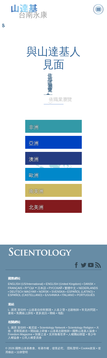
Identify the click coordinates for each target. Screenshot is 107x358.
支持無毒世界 (57, 334)
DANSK (88, 283)
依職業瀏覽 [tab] (52, 99)
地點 (61, 313)
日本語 (42, 288)
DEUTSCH (16, 291)
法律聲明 (22, 352)
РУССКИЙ (55, 288)
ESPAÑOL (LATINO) (80, 291)
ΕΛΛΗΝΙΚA (52, 295)
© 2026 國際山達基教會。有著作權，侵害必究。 (36, 348)
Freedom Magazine (20, 334)
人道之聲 (59, 309)
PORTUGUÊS (86, 295)
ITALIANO (68, 295)
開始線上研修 (38, 330)
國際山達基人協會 (83, 330)
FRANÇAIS (15, 288)
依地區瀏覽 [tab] (50, 83)
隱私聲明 (72, 348)
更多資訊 (41, 313)
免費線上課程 (24, 313)
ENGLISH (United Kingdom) (63, 283)
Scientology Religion (81, 327)
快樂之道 (40, 334)
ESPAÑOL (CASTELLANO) (25, 295)
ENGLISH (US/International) (25, 283)
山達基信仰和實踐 (40, 309)
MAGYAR (30, 291)
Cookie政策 (88, 348)
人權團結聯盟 (76, 334)
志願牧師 (73, 309)
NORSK (44, 291)
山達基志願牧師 (60, 330)
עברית (29, 288)
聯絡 (52, 313)
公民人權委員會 (32, 337)
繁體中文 (70, 288)
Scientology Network (52, 327)
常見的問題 (89, 309)
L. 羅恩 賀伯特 (17, 309)
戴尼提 (33, 327)
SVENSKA (58, 291)
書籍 (11, 313)
